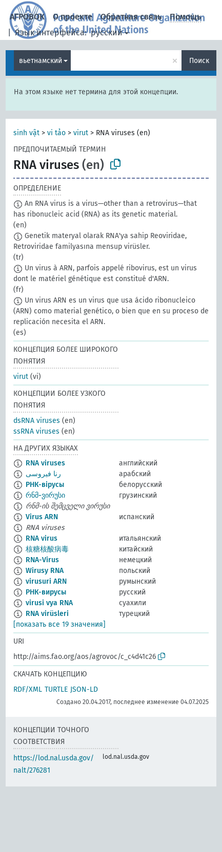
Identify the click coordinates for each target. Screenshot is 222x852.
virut (80, 133)
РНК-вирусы (46, 592)
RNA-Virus (42, 560)
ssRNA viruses (36, 431)
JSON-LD (84, 689)
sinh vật (26, 133)
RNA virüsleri (47, 613)
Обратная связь (131, 17)
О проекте (72, 17)
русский (107, 32)
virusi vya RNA (49, 603)
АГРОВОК (27, 17)
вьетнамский (40, 60)
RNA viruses (45, 463)
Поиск (199, 60)
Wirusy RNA (45, 570)
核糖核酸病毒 (47, 549)
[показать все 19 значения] (59, 624)
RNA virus (41, 538)
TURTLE (56, 689)
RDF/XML (27, 689)
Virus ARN (42, 517)
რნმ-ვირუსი (45, 495)
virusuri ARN (46, 581)
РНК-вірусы (45, 484)
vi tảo (56, 133)
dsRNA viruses (36, 420)
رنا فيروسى (43, 474)
